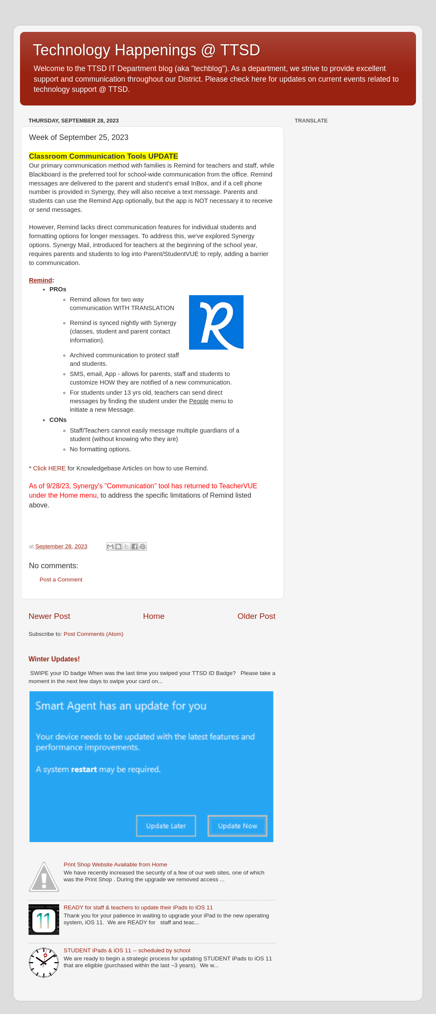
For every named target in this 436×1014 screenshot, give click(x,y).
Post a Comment (61, 579)
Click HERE (49, 468)
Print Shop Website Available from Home (115, 864)
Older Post (256, 616)
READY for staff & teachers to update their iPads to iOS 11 (138, 907)
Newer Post (49, 616)
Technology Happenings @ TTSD (146, 50)
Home (153, 616)
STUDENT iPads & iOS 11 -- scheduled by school (126, 950)
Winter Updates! (54, 659)
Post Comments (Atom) (93, 634)
